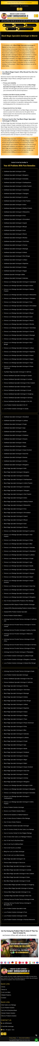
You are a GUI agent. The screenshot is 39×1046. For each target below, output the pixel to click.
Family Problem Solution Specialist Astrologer (15, 830)
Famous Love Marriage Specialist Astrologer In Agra (17, 566)
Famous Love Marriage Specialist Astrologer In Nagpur (18, 363)
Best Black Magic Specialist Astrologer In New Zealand (18, 878)
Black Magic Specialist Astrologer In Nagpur (15, 720)
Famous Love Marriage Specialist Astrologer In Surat (17, 321)
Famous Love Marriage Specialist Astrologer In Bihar (17, 548)
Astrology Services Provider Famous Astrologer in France (18, 653)
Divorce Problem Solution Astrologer (13, 812)
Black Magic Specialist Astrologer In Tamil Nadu (16, 694)
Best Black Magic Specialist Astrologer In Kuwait (16, 885)
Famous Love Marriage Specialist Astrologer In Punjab (17, 563)
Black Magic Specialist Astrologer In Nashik (14, 753)
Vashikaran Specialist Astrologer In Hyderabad (15, 194)
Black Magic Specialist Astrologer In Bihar (14, 734)
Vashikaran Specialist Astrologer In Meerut (14, 238)
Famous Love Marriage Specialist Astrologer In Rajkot (17, 581)
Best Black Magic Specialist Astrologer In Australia (16, 874)
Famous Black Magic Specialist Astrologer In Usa (16, 896)
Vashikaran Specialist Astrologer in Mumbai (14, 242)
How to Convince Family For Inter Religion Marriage (17, 837)
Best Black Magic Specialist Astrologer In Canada (16, 870)
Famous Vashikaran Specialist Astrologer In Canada (17, 380)
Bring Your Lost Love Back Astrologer (13, 856)
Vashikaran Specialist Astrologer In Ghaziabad (15, 421)
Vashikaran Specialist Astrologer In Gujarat (14, 227)
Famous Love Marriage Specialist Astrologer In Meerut (18, 325)
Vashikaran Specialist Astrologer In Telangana (15, 198)
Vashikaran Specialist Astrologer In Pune (14, 220)
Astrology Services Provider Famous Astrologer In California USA (19, 624)
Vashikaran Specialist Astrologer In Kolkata (14, 257)
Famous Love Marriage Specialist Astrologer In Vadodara (18, 552)
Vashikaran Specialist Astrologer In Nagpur (14, 275)
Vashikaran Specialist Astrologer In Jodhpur (14, 264)
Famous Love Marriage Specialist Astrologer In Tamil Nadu (19, 332)
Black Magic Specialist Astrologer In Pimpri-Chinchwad (18, 727)
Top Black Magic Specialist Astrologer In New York (16, 900)
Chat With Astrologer (7, 1031)
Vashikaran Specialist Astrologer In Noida (14, 447)
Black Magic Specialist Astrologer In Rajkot (14, 767)
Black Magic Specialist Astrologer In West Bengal (16, 705)
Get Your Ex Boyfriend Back (9, 1015)
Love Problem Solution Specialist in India (14, 913)
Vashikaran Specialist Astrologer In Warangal (15, 253)
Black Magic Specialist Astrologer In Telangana (15, 495)
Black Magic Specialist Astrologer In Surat (14, 528)
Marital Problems (6, 999)
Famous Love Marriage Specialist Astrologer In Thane (17, 367)
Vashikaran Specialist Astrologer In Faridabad (15, 439)
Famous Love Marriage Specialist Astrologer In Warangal (18, 339)
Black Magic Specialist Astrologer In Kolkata (15, 701)
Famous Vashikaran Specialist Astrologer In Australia (17, 383)
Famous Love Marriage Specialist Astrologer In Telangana (18, 303)
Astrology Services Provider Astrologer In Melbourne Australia (17, 639)
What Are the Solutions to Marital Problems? (15, 819)
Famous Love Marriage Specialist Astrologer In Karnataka (18, 797)
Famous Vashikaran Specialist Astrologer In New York (17, 683)
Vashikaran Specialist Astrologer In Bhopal (14, 231)
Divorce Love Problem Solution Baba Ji (13, 815)
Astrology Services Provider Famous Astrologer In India (18, 904)
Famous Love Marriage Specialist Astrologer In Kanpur (18, 360)
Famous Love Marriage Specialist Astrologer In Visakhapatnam (15, 801)
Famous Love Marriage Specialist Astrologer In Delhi (17, 790)
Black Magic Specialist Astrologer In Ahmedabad (16, 517)
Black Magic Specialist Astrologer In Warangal (15, 698)
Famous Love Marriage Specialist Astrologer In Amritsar (18, 598)
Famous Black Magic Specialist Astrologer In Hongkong (18, 889)
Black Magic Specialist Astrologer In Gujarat (15, 520)
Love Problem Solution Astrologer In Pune (14, 916)
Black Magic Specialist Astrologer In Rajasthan (15, 712)
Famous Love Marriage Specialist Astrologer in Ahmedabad (19, 310)
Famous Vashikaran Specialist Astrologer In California (17, 686)
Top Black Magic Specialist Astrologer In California (16, 376)
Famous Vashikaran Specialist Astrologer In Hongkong (17, 398)
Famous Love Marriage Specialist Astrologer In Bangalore (18, 793)
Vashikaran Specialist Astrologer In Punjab (14, 428)
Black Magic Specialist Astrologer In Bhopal (15, 524)
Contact (3, 1002)
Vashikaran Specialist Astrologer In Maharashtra (16, 216)
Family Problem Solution (8, 1017)
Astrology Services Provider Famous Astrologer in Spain (18, 675)
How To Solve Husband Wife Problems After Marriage (18, 605)
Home (3, 991)
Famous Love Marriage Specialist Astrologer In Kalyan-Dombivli (18, 586)
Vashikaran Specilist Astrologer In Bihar (13, 279)
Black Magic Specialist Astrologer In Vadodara (15, 738)
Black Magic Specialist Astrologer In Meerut (15, 531)
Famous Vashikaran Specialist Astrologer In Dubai (16, 391)
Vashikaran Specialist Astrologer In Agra (13, 432)
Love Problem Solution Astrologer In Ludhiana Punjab (17, 660)
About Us (4, 994)
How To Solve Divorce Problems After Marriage (16, 823)
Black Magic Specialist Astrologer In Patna (14, 731)
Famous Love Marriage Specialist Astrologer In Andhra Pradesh (18, 807)
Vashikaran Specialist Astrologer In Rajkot (14, 451)
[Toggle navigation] (36, 15)
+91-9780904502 (15, 5)
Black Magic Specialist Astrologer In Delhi (14, 473)
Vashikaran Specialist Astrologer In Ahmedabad (16, 224)
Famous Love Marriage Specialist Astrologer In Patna (17, 544)
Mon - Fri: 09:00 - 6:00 (7, 1034)
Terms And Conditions (24, 1042)
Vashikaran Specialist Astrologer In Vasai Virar (15, 458)
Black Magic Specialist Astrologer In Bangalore (15, 476)
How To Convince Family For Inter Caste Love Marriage (18, 834)
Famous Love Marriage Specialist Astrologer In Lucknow (18, 535)
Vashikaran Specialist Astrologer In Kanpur (14, 271)
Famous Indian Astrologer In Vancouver (13, 867)
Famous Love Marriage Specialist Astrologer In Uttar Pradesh (17, 540)
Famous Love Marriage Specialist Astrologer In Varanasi (18, 594)
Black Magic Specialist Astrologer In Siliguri (14, 764)
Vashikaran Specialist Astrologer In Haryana (14, 443)
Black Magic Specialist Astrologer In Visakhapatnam (17, 484)
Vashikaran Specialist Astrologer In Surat (14, 235)
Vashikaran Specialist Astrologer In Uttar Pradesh (16, 205)
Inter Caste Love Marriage (8, 1009)
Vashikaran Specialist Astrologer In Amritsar (14, 465)
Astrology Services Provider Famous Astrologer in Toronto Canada (19, 630)
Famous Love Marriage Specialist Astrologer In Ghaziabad (18, 555)
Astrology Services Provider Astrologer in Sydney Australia (19, 634)
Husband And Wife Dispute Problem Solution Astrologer (18, 609)
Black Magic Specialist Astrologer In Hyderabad (16, 491)
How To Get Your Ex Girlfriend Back (12, 848)
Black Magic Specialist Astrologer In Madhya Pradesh (17, 506)
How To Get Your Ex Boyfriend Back (12, 845)
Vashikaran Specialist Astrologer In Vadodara (15, 282)
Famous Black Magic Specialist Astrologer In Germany (17, 893)
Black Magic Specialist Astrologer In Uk (13, 863)
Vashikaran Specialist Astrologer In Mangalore (15, 469)
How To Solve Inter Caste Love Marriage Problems (17, 841)
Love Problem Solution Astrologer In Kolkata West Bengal (19, 667)
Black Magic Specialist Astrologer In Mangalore (15, 786)
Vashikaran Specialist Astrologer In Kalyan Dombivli (17, 454)
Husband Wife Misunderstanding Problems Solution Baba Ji (19, 612)
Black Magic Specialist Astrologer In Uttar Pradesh (16, 498)
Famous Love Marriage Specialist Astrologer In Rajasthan (18, 356)
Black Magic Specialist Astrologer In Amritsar (15, 782)
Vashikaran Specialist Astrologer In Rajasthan (15, 268)
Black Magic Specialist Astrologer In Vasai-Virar (15, 775)
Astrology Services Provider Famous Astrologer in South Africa (18, 644)
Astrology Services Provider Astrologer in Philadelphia (17, 656)
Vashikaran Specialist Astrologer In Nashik (14, 436)
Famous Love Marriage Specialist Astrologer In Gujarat (18, 314)
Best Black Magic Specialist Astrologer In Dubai (16, 881)
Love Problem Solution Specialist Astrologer (15, 679)
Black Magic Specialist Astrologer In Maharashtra (16, 509)
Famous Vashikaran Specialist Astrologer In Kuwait (16, 394)
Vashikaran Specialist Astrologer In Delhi (14, 176)
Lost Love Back (5, 996)
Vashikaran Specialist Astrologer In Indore (14, 209)
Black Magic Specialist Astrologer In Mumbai (15, 690)
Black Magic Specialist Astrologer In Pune (14, 513)
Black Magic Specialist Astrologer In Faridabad (15, 756)
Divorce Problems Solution (8, 1020)
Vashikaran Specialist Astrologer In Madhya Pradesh (17, 212)
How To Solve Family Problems (11, 826)
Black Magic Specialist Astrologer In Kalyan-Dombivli (17, 771)
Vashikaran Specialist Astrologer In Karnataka (15, 183)
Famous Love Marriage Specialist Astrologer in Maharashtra (19, 299)
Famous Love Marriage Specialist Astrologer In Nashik (17, 570)
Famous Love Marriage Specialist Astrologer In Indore (17, 290)
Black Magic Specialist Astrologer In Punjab (14, 745)
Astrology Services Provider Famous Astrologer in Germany (19, 649)
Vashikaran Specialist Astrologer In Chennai (14, 249)
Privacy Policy (12, 1042)
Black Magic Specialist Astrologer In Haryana (15, 760)
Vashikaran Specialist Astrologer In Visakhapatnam (16, 187)
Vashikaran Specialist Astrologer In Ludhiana (15, 425)
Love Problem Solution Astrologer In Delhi (14, 920)
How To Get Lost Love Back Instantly (13, 859)
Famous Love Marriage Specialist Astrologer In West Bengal (17, 348)
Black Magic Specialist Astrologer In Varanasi (15, 779)
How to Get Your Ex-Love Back (11, 852)
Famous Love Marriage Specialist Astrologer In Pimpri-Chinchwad (18, 371)
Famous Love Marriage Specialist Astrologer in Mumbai (18, 328)
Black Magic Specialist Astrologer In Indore (14, 502)
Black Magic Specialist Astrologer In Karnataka (15, 480)
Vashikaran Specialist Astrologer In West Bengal (16, 260)
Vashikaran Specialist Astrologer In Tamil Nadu (15, 246)
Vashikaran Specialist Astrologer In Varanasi (14, 462)
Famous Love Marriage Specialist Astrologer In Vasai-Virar (18, 590)
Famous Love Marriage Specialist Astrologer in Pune (17, 306)
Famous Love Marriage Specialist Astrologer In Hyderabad (19, 286)
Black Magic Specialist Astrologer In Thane (14, 723)
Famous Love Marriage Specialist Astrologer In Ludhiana (18, 559)
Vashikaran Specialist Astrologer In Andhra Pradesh (17, 190)
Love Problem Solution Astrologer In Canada (15, 413)
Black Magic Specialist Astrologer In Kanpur (15, 716)
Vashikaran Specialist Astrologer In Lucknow (15, 201)
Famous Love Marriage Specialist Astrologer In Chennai (18, 336)
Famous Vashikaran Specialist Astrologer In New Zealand (18, 387)
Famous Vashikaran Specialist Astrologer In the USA (17, 406)
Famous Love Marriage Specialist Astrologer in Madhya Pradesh (18, 294)
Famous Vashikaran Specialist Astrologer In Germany (17, 402)
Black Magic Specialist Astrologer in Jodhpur (15, 709)
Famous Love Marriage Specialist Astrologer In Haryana (18, 577)
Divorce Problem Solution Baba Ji (12, 620)
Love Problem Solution (7, 1012)
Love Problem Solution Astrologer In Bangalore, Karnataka (19, 664)
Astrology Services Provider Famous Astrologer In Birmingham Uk (16, 908)
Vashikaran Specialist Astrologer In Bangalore (15, 179)
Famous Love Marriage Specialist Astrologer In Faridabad (18, 574)
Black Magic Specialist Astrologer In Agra (14, 749)
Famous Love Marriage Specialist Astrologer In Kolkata (18, 343)
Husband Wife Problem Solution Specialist (14, 616)
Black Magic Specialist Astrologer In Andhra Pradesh (17, 487)
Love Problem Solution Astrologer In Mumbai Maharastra (18, 924)
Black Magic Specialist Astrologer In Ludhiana (15, 742)
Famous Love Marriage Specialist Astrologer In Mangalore (18, 601)
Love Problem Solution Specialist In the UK (14, 409)
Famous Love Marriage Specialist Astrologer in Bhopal (17, 317)
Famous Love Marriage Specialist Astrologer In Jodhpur (18, 352)
